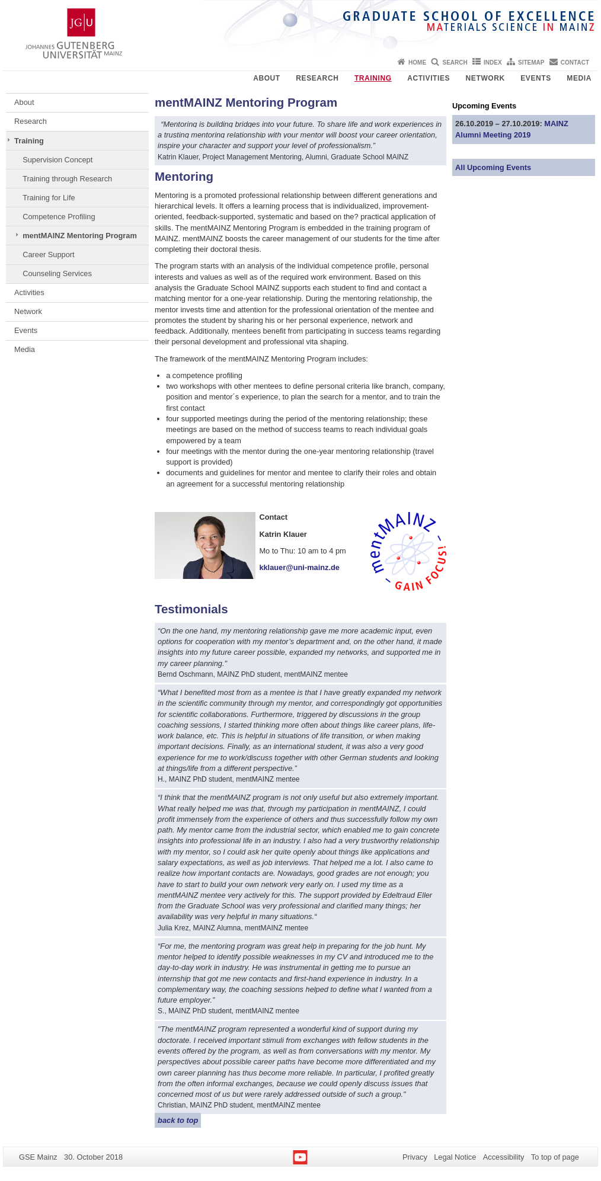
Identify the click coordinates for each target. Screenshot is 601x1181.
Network (485, 78)
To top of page (555, 1157)
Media (579, 78)
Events (535, 78)
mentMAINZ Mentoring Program (80, 235)
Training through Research (67, 178)
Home (417, 62)
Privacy (414, 1157)
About (266, 78)
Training (373, 78)
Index (493, 62)
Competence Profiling (59, 216)
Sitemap (531, 62)
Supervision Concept (57, 159)
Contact (575, 62)
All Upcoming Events (493, 167)
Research (317, 78)
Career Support (49, 254)
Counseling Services (57, 273)
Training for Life (49, 197)
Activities (428, 78)
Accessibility (504, 1157)
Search (454, 62)
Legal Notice (455, 1157)
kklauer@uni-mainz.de (299, 567)
